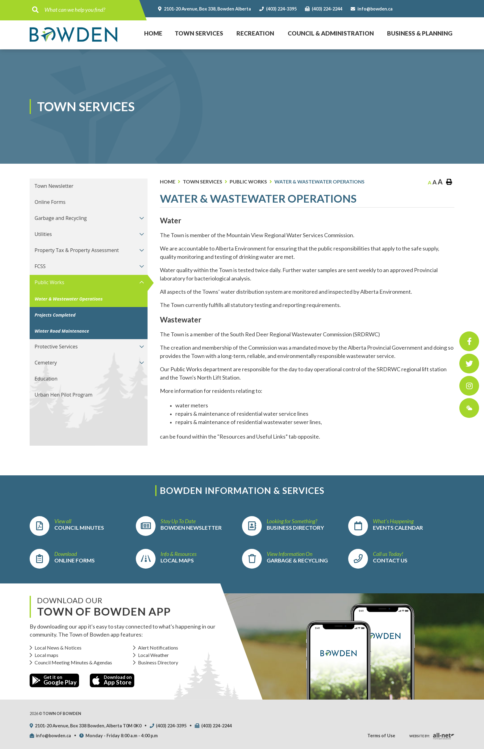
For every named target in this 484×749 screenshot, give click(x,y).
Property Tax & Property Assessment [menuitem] (77, 250)
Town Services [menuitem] (199, 33)
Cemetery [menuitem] (46, 362)
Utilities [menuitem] (43, 234)
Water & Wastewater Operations (319, 181)
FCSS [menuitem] (40, 266)
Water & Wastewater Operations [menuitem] (69, 299)
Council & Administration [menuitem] (331, 33)
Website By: (419, 736)
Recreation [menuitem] (255, 33)
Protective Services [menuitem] (56, 346)
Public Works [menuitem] (49, 282)
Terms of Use (381, 735)
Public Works (248, 181)
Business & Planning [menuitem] (420, 33)
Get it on (54, 680)
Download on (112, 680)
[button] (141, 218)
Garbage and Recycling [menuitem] (61, 218)
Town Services (202, 181)
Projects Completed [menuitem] (55, 315)
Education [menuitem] (46, 378)
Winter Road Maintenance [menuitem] (62, 331)
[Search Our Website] (90, 9)
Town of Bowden (73, 34)
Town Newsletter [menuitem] (54, 186)
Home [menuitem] (150, 27)
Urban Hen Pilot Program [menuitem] (64, 394)
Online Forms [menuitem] (50, 202)
